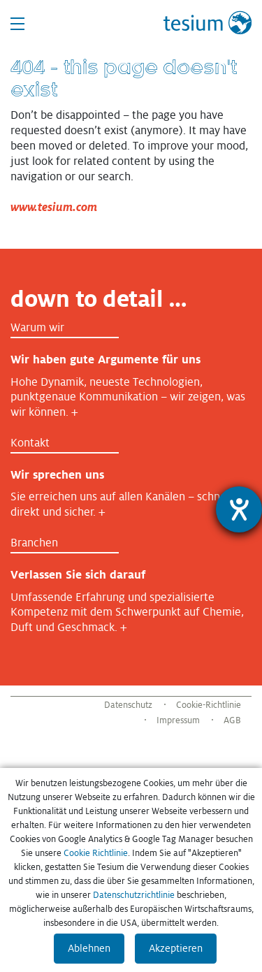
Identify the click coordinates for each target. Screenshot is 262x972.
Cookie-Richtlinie (208, 705)
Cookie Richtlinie (96, 853)
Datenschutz (128, 705)
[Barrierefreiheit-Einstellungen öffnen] (239, 509)
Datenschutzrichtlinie (134, 895)
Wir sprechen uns (57, 474)
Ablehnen (89, 948)
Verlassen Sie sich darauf (77, 574)
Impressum (178, 720)
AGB (232, 720)
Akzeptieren (176, 948)
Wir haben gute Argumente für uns (105, 359)
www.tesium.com (53, 207)
